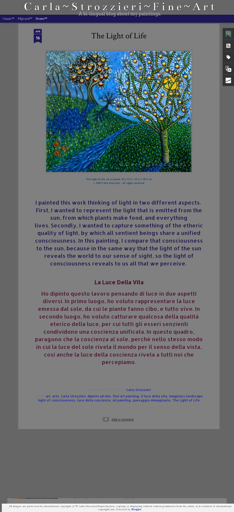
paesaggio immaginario (151, 341)
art (48, 337)
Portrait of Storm (84, 455)
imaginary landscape (185, 337)
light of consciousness (56, 341)
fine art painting (126, 337)
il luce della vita (154, 337)
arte (55, 337)
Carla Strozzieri (138, 330)
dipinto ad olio (99, 337)
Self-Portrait (81, 404)
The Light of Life (186, 341)
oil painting (121, 341)
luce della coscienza (93, 341)
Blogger (136, 509)
